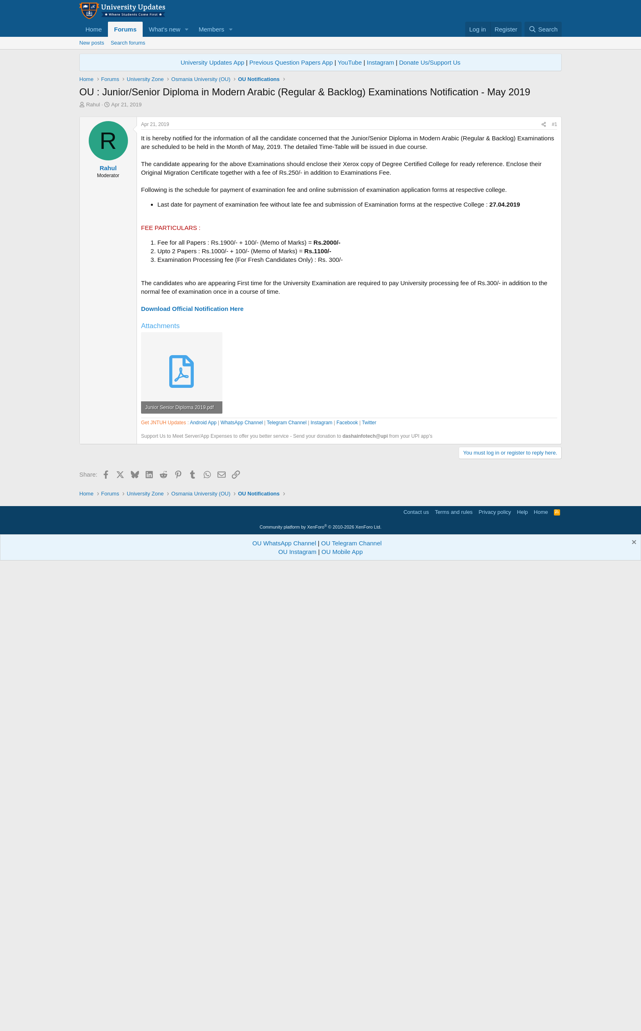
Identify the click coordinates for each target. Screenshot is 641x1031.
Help (522, 978)
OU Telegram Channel (351, 1009)
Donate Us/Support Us (429, 62)
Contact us (416, 978)
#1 (554, 239)
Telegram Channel (287, 656)
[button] (187, 29)
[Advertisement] (320, 170)
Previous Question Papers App (291, 62)
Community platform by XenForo (320, 993)
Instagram (380, 62)
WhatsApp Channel (242, 656)
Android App (203, 656)
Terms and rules (454, 978)
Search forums (128, 43)
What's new (164, 29)
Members (211, 29)
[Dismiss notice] (633, 1009)
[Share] (543, 239)
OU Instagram (297, 1018)
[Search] (543, 29)
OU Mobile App (342, 1018)
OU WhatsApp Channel (284, 1009)
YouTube (350, 62)
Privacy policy (495, 978)
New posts (91, 43)
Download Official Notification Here (192, 423)
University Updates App (212, 62)
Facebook (347, 656)
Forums (125, 29)
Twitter (369, 656)
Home (93, 29)
